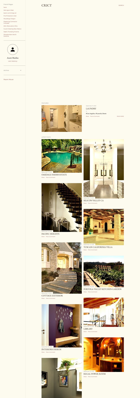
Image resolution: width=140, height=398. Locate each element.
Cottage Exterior (52, 295)
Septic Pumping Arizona (11, 31)
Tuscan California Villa (98, 247)
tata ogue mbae (9, 10)
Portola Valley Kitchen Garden (102, 289)
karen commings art (10, 13)
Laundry (91, 108)
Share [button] (87, 116)
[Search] (121, 5)
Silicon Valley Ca (94, 200)
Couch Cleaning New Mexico (12, 29)
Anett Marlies (12, 57)
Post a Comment (95, 116)
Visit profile (12, 61)
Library (88, 328)
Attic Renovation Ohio (11, 26)
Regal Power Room (95, 373)
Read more (120, 116)
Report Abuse (8, 79)
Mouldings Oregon (9, 18)
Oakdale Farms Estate (54, 174)
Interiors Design (51, 349)
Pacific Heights (50, 233)
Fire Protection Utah (10, 16)
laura (5, 7)
